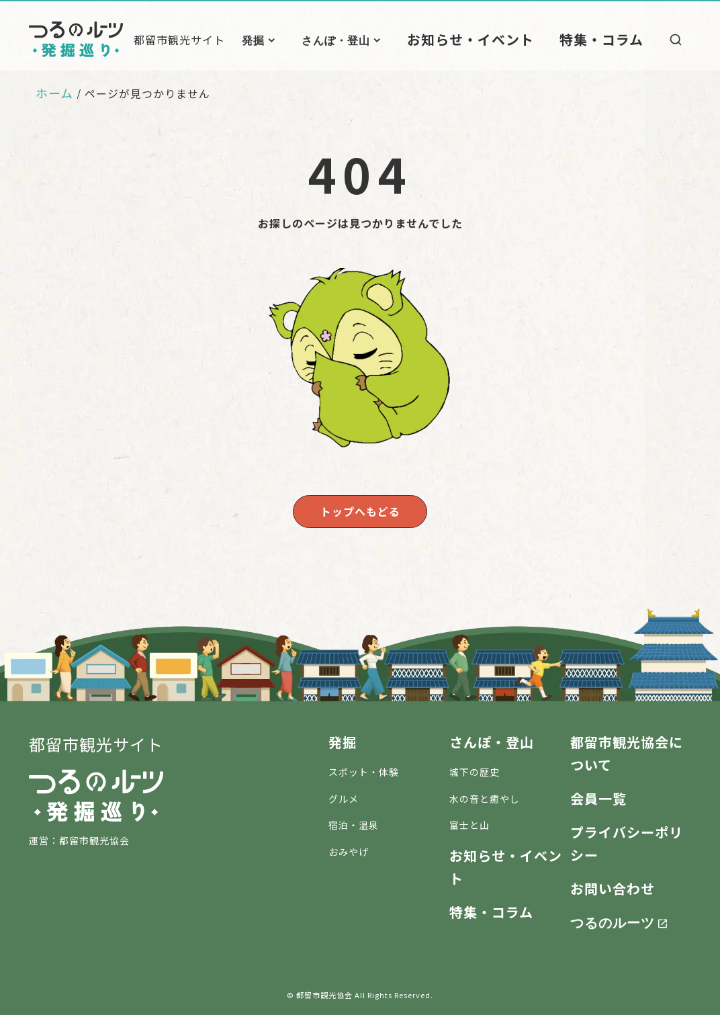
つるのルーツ (612, 919)
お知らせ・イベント (498, 39)
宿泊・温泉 (353, 823)
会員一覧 (598, 795)
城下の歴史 (474, 769)
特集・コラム (609, 39)
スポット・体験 (363, 769)
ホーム (54, 92)
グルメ (343, 796)
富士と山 (469, 823)
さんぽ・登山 (375, 39)
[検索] (675, 39)
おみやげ (348, 849)
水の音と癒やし (484, 796)
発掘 (292, 39)
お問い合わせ (612, 885)
